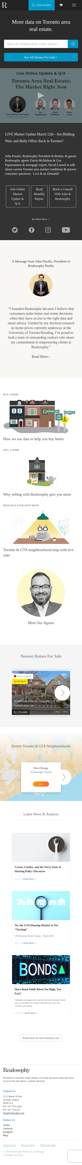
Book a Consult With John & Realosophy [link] (63, 193)
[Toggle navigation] (74, 5)
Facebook (7, 1128)
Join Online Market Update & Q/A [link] (17, 196)
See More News (41, 219)
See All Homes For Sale (41, 57)
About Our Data (47, 1145)
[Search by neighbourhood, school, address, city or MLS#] (41, 44)
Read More (41, 357)
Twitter (6, 1125)
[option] (44, 693)
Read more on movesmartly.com (41, 1038)
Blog (5, 1135)
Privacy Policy (28, 1145)
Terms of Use (9, 1145)
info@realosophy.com (13, 1113)
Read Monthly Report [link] (39, 193)
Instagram (8, 1131)
